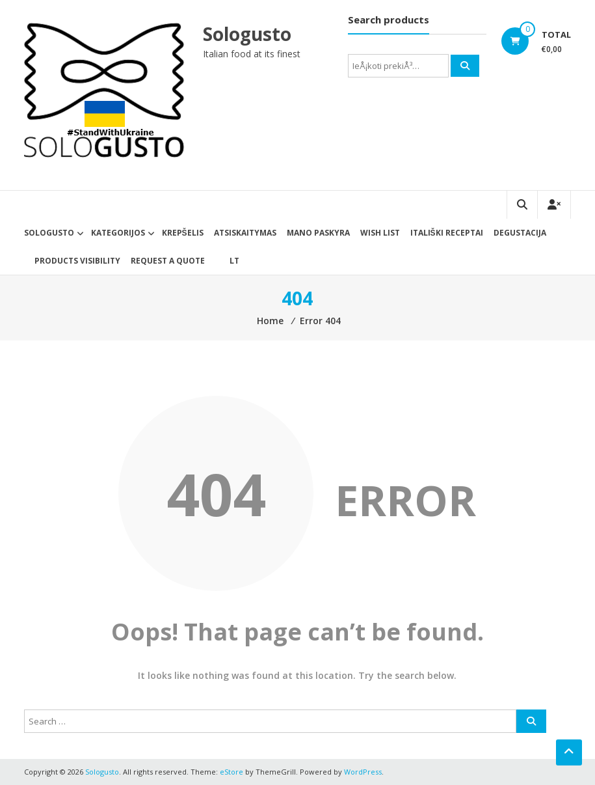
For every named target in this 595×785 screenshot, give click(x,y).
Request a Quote (168, 260)
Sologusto (248, 33)
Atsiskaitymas (245, 232)
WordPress (363, 772)
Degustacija (520, 232)
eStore (231, 772)
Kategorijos (118, 232)
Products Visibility (77, 260)
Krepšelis (183, 232)
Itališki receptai (446, 232)
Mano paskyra (318, 232)
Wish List (380, 232)
